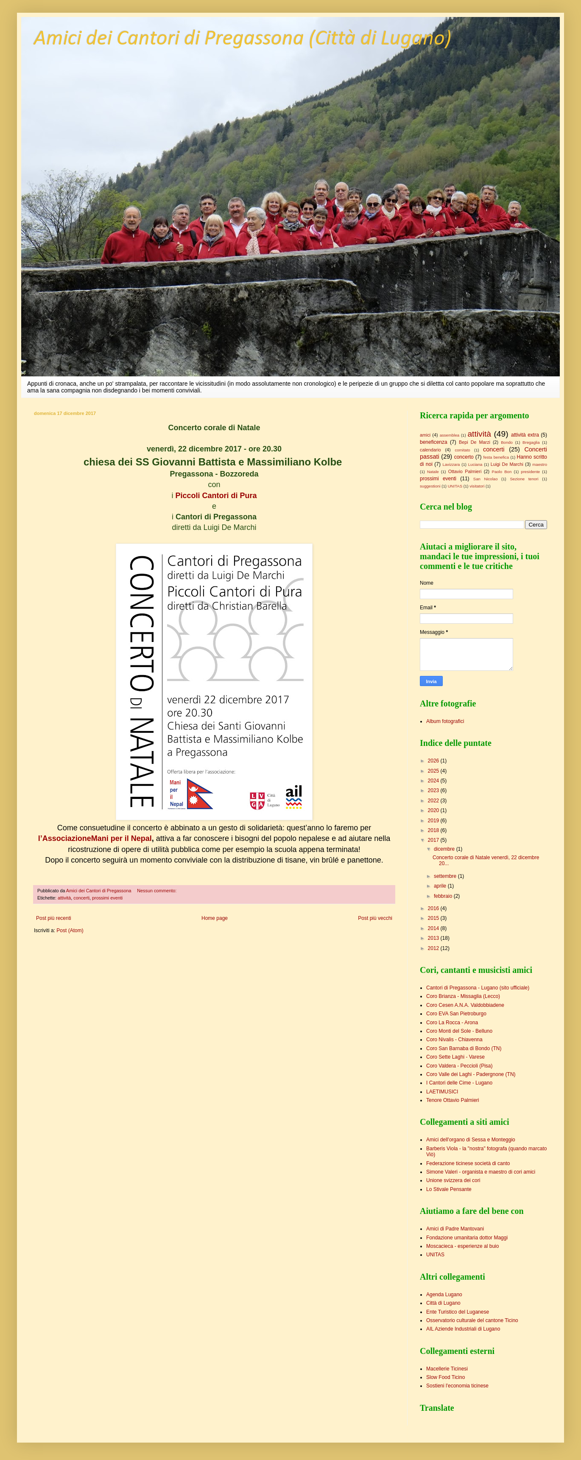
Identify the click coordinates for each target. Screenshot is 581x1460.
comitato (462, 450)
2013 (434, 938)
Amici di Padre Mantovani (455, 1229)
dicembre (445, 849)
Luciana (475, 464)
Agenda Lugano (444, 1294)
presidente (530, 471)
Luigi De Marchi (507, 464)
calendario (430, 449)
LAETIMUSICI (442, 1092)
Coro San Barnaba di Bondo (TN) (463, 1048)
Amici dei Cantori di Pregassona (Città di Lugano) (242, 39)
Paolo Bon (502, 471)
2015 (434, 918)
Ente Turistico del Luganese (457, 1312)
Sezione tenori (524, 478)
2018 (434, 830)
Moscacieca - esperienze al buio (462, 1246)
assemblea (449, 435)
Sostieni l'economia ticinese (457, 1386)
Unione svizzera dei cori (453, 1180)
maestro (539, 464)
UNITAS (455, 486)
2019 (434, 821)
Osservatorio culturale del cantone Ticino (472, 1320)
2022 (434, 801)
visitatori (476, 486)
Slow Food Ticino (445, 1377)
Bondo (507, 442)
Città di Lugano (443, 1303)
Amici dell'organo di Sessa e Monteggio (470, 1140)
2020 (434, 810)
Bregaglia (531, 442)
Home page (214, 918)
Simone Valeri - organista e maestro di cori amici (480, 1172)
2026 (434, 761)
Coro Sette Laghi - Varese (455, 1057)
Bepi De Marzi (474, 442)
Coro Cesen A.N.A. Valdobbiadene (465, 1005)
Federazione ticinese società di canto (468, 1163)
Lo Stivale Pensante (449, 1189)
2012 (434, 948)
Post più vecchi (375, 918)
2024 (434, 781)
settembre (446, 876)
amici (425, 434)
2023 (434, 790)
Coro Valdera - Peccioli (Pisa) (459, 1066)
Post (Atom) (69, 930)
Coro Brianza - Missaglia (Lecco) (463, 996)
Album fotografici (445, 721)
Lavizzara (451, 464)
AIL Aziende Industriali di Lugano (463, 1329)
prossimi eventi (107, 897)
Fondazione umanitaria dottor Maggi (467, 1238)
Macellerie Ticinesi (447, 1369)
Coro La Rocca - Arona (452, 1023)
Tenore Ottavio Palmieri (452, 1100)
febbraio (444, 896)
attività (64, 897)
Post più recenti (53, 918)
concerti (81, 897)
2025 (434, 771)
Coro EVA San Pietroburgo (456, 1014)
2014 (434, 928)
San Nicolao (485, 478)
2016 (434, 908)
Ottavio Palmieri (465, 471)
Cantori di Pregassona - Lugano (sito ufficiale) (477, 988)
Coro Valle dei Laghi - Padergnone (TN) (471, 1074)
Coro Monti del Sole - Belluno (459, 1031)
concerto (464, 457)
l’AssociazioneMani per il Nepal (95, 838)
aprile (441, 886)
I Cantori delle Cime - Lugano (459, 1083)
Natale (433, 471)
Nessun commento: (157, 890)
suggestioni (430, 486)
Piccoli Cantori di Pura (215, 495)
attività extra (525, 435)
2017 (434, 840)
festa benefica (496, 457)
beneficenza (433, 442)
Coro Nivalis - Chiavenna (454, 1039)
